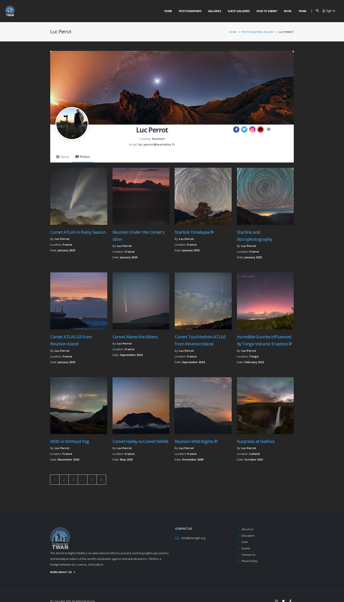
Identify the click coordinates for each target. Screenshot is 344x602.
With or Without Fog (69, 441)
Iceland (254, 454)
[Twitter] (244, 129)
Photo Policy (250, 561)
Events (246, 548)
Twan (302, 11)
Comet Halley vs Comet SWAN (140, 441)
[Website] (268, 129)
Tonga (253, 356)
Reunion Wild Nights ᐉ (196, 441)
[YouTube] (260, 129)
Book (288, 11)
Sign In (328, 11)
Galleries (214, 11)
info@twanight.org (193, 538)
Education (248, 536)
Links (245, 542)
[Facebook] (236, 129)
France (67, 245)
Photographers (190, 11)
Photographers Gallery (257, 32)
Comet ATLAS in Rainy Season (78, 232)
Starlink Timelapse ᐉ (194, 232)
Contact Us (249, 555)
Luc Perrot (62, 239)
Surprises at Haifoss (256, 441)
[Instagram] (252, 129)
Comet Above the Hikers (135, 337)
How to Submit (267, 11)
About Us (248, 529)
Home (168, 11)
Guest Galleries (239, 11)
